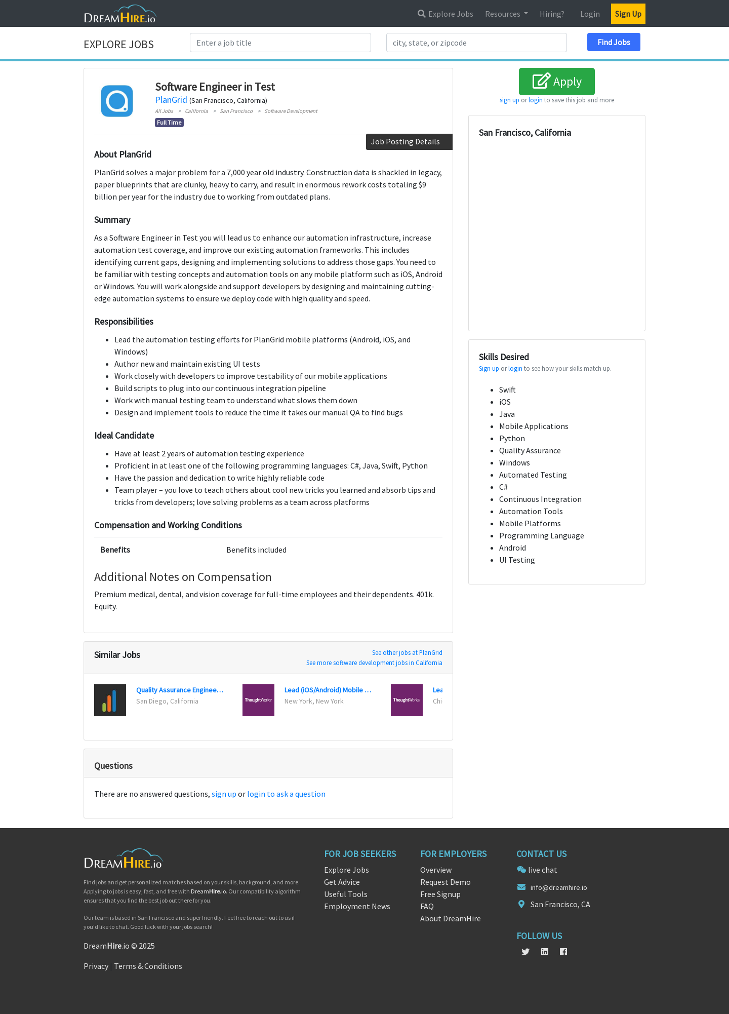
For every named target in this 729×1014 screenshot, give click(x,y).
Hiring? (552, 14)
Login (590, 14)
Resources (503, 14)
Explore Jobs (445, 14)
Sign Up (628, 14)
